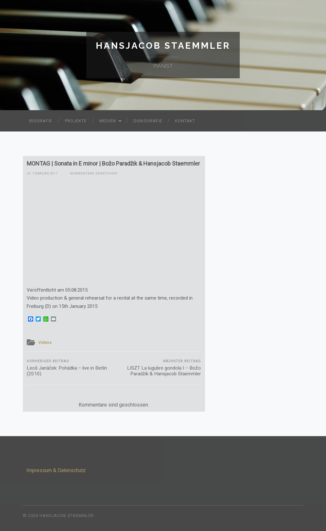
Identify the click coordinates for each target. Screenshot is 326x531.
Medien (107, 120)
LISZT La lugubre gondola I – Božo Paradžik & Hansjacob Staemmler (158, 368)
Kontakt (185, 120)
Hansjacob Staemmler (163, 45)
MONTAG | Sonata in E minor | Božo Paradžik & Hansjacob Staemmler (113, 163)
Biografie (40, 120)
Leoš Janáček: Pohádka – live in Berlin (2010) (69, 368)
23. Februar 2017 (42, 173)
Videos (45, 342)
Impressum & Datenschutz (56, 470)
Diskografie (147, 120)
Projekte (76, 120)
